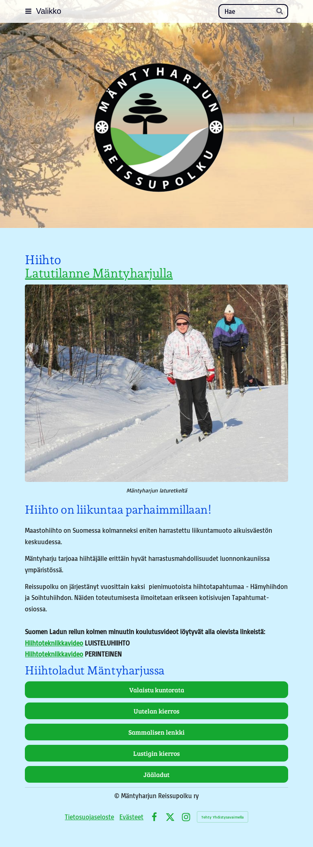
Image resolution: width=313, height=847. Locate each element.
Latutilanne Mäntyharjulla (98, 273)
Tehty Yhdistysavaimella (222, 816)
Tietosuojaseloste (89, 816)
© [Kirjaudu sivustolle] (117, 795)
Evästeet (131, 816)
